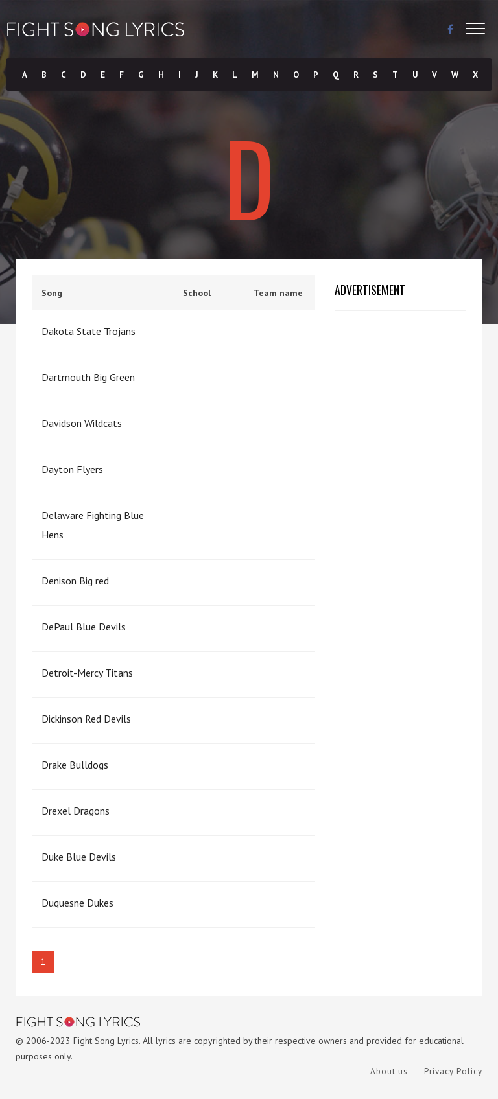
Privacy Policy (453, 1071)
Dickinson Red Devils (86, 718)
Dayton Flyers (72, 469)
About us (389, 1071)
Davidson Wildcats (82, 423)
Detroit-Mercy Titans (87, 672)
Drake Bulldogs (75, 764)
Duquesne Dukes (77, 902)
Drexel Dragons (76, 810)
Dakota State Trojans (89, 331)
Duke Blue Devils (79, 856)
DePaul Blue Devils (84, 626)
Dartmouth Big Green (88, 377)
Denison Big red (75, 580)
